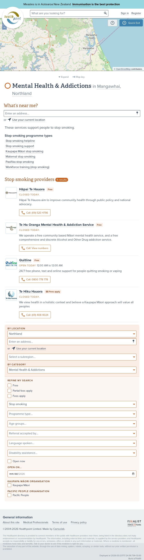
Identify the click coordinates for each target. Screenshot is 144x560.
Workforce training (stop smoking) (27, 167)
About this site (11, 522)
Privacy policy (79, 522)
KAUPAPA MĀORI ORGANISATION (29, 481)
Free (13, 385)
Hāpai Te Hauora (32, 189)
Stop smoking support (20, 146)
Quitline (25, 260)
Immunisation (81, 4)
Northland (22, 93)
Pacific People (18, 495)
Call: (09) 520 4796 (35, 212)
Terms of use (59, 522)
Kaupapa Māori (19, 485)
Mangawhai (108, 86)
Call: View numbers (35, 248)
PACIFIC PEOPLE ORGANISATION (28, 491)
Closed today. (29, 194)
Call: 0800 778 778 (35, 279)
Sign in (125, 13)
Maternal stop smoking (20, 156)
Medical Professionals (35, 522)
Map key (80, 77)
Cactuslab (58, 529)
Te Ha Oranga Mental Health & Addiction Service (56, 225)
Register (136, 13)
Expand (65, 77)
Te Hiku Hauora (31, 291)
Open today (27, 265)
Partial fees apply (20, 391)
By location (16, 328)
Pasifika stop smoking (20, 162)
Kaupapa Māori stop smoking (24, 151)
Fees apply (17, 396)
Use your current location (28, 120)
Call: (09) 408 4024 (35, 315)
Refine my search (20, 380)
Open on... (15, 467)
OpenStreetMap (123, 72)
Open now (16, 461)
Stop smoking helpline (20, 141)
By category (17, 364)
